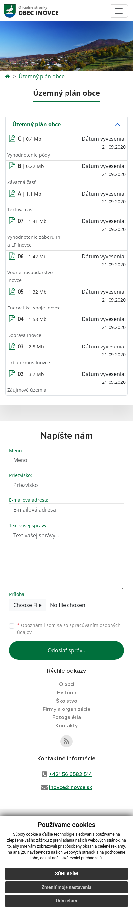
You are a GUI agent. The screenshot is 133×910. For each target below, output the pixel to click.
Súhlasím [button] (66, 873)
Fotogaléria (66, 717)
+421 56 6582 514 (70, 774)
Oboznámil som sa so (69, 628)
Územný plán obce (42, 76)
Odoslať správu (67, 650)
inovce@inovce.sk (70, 787)
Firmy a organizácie (66, 709)
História (66, 692)
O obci (66, 684)
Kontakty (66, 725)
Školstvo (66, 701)
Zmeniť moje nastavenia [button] (66, 887)
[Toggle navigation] (119, 11)
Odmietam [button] (66, 900)
